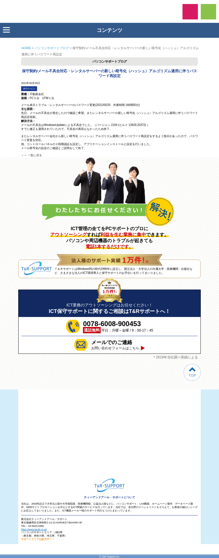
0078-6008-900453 (190, 11)
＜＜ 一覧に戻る (31, 155)
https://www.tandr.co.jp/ (34, 529)
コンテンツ (62, 30)
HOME (26, 48)
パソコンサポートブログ (52, 48)
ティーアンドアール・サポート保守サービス (20, 11)
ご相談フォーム (208, 11)
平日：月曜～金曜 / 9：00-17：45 (118, 326)
